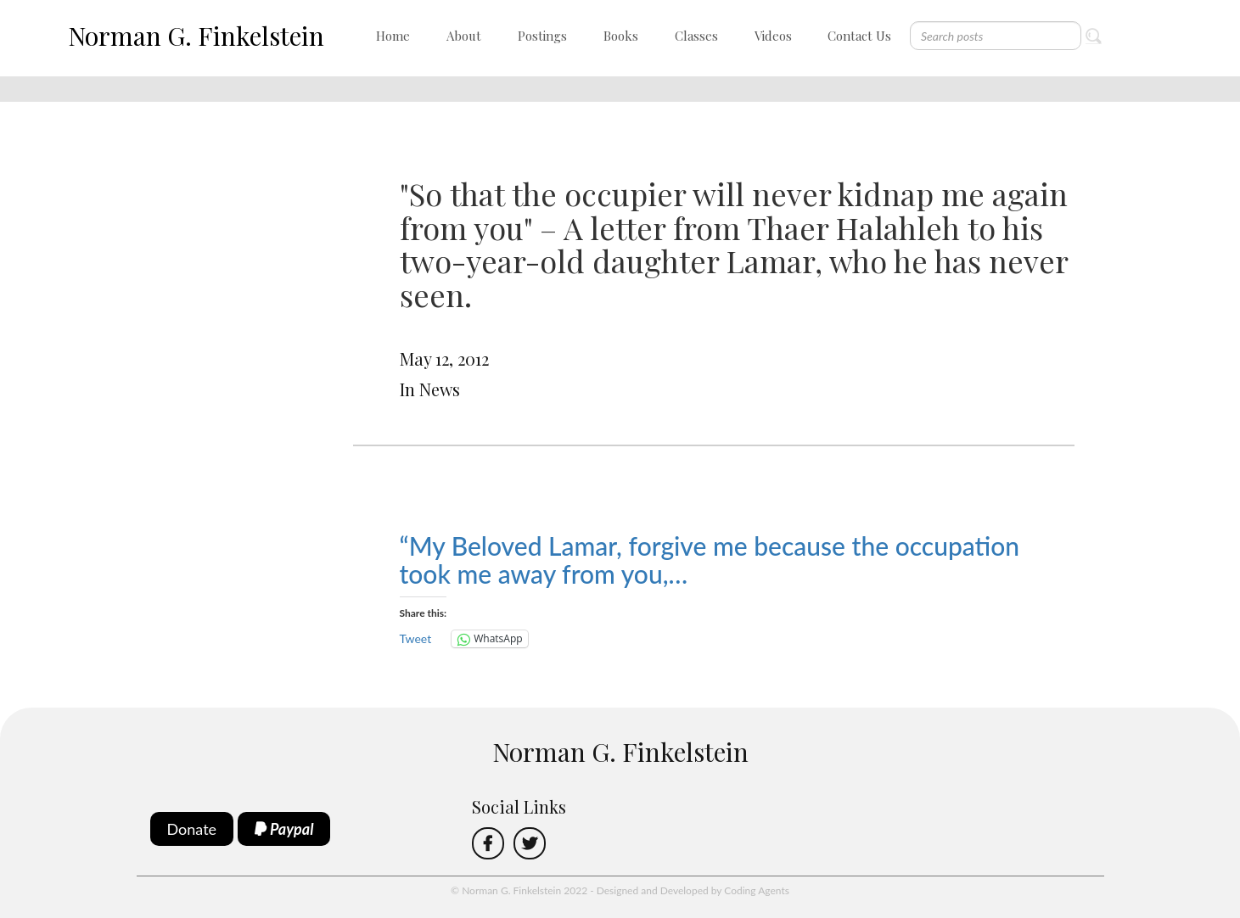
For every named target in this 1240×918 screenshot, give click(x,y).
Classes (696, 35)
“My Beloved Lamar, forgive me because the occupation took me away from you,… (710, 559)
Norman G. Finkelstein (196, 36)
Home (393, 35)
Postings (542, 35)
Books (620, 35)
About (463, 35)
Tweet (416, 638)
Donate (192, 829)
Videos (773, 35)
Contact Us (859, 35)
